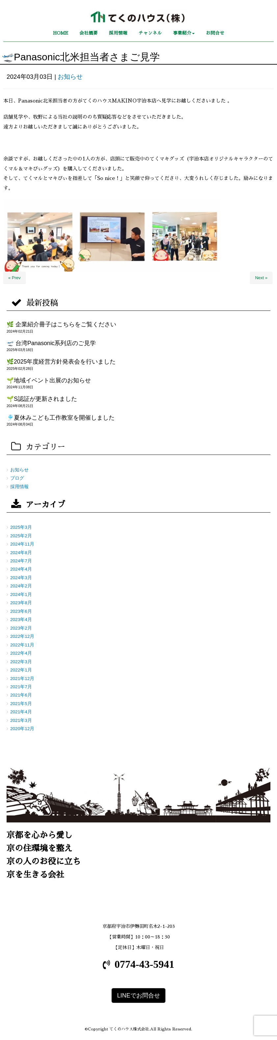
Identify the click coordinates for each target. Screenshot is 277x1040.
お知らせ (70, 76)
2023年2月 (21, 628)
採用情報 (19, 486)
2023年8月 (21, 602)
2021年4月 (21, 711)
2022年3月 (21, 661)
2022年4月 (21, 653)
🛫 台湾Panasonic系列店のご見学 (51, 343)
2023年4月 (21, 619)
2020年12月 (22, 728)
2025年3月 (21, 527)
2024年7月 (21, 560)
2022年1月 (21, 670)
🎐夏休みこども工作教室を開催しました (61, 417)
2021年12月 (22, 678)
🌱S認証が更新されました (42, 399)
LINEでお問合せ (138, 995)
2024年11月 (22, 544)
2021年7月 (21, 686)
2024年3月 (21, 577)
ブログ (17, 478)
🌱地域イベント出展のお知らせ (49, 380)
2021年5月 (21, 703)
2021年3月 (21, 720)
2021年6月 (21, 695)
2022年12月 (22, 636)
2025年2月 (21, 535)
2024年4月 (21, 569)
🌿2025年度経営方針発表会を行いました (61, 361)
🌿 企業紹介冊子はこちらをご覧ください (61, 324)
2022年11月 (22, 644)
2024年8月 (21, 552)
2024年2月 (21, 585)
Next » (261, 277)
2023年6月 (21, 611)
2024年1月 (21, 594)
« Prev (14, 277)
